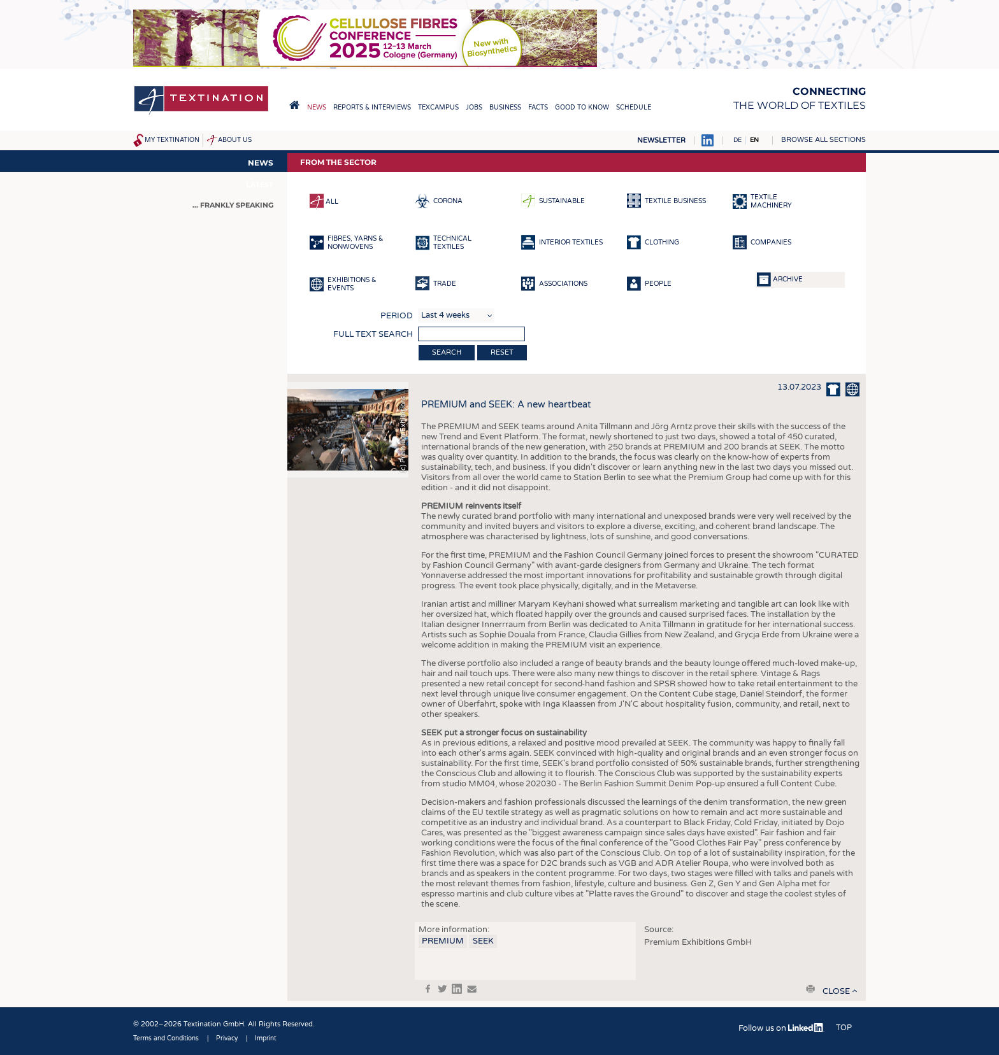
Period (396, 316)
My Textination (172, 140)
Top (844, 1027)
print (810, 989)
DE (737, 140)
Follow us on (781, 1028)
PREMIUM (443, 941)
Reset (502, 352)
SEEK (483, 941)
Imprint (266, 1038)
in (456, 989)
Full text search (373, 334)
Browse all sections (823, 140)
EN (754, 140)
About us (235, 140)
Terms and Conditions (166, 1038)
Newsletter (661, 140)
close (836, 991)
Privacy (227, 1038)
